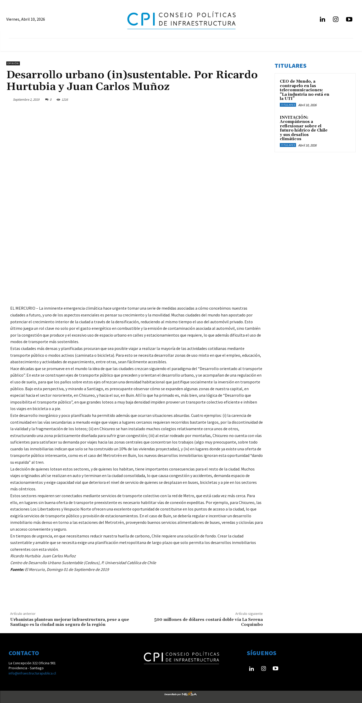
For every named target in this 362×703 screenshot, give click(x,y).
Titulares (288, 104)
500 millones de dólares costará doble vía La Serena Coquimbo (208, 622)
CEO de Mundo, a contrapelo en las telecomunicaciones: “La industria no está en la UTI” (304, 90)
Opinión (13, 63)
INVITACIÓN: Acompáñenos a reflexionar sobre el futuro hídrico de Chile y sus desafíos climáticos (303, 128)
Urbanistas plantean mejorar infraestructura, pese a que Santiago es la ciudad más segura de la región (69, 622)
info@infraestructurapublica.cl (32, 673)
